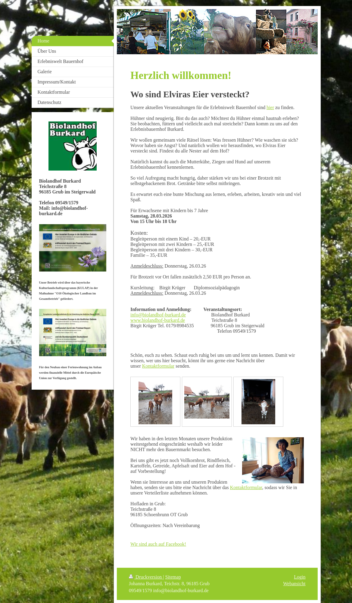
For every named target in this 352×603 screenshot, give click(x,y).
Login (299, 576)
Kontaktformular (158, 366)
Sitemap (173, 576)
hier (270, 107)
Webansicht (294, 583)
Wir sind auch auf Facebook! (158, 544)
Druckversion (146, 576)
